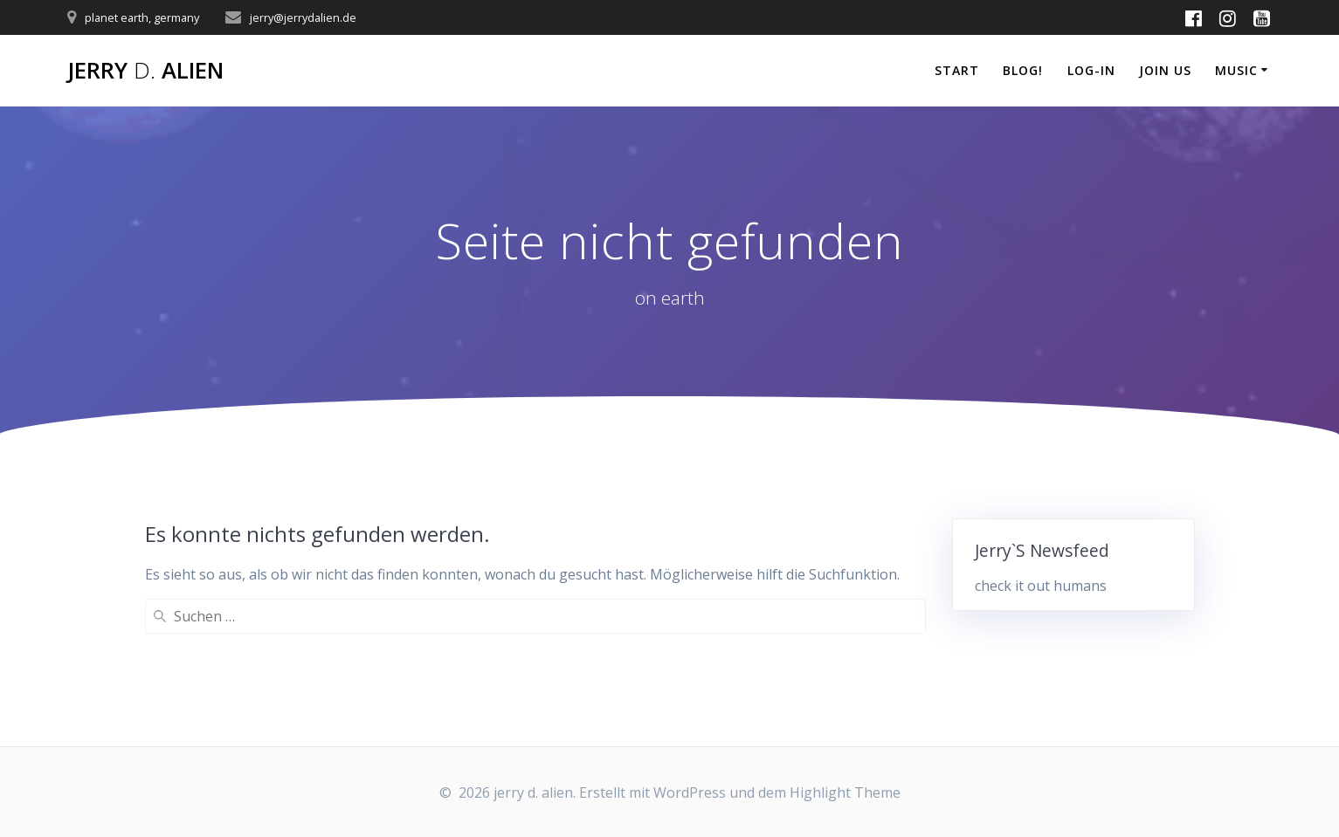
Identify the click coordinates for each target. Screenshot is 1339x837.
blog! (1023, 70)
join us (1165, 70)
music (1236, 70)
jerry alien (145, 70)
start (957, 70)
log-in (1091, 70)
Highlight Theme (845, 792)
